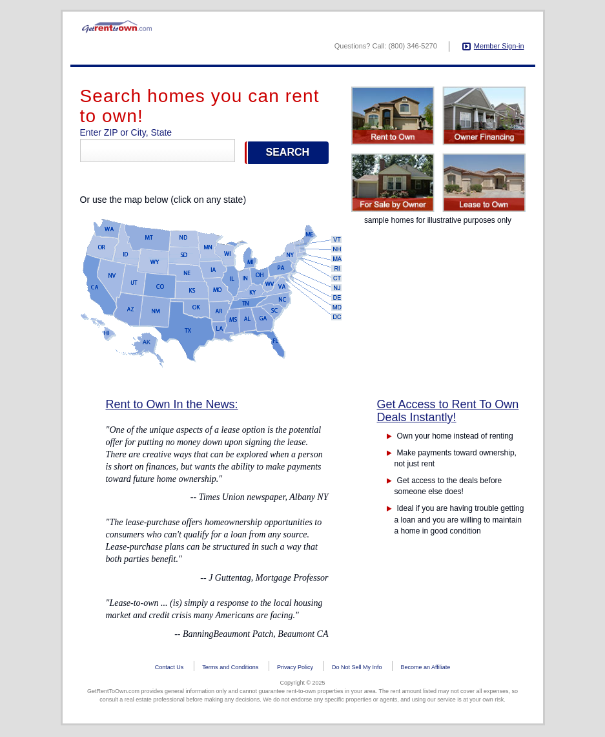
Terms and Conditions (230, 670)
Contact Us (169, 670)
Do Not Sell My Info (357, 670)
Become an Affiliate (425, 670)
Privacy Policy (295, 670)
